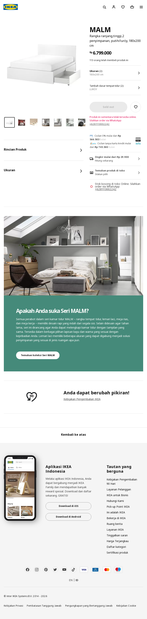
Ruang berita (114, 524)
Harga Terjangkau (118, 541)
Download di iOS (68, 506)
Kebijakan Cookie (126, 605)
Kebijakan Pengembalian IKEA (82, 399)
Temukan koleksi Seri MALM (38, 355)
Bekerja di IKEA (116, 518)
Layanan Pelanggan (119, 489)
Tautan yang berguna (119, 469)
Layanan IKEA (115, 529)
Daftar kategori (116, 547)
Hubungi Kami (115, 501)
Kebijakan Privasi (13, 605)
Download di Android (68, 516)
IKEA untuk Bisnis (117, 495)
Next (81, 124)
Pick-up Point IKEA (118, 506)
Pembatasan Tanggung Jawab (44, 605)
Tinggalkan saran (117, 535)
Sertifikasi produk (117, 552)
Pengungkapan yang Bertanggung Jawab (89, 605)
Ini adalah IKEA (116, 512)
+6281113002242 (99, 124)
